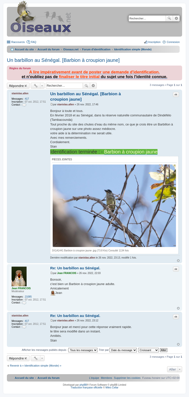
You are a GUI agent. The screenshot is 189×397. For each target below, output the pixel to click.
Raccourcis (18, 42)
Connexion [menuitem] (173, 42)
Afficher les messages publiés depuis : (59, 349)
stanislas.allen (20, 93)
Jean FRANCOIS (21, 288)
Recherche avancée (176, 18)
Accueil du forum (48, 49)
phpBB (83, 384)
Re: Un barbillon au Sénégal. (75, 268)
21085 (28, 296)
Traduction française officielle (86, 387)
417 (27, 98)
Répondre (16, 85)
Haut (178, 260)
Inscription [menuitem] (154, 42)
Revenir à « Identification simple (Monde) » (35, 365)
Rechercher (169, 18)
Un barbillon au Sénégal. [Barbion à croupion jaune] (63, 60)
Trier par (118, 349)
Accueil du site (24, 49)
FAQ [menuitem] (33, 42)
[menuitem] (127, 377)
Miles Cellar (112, 387)
